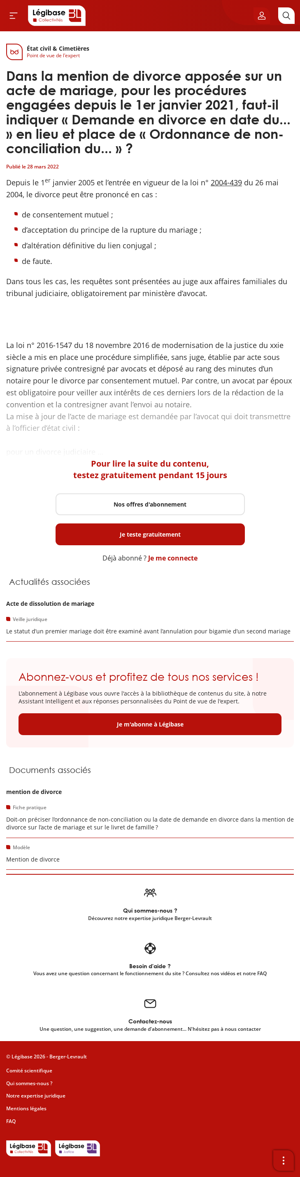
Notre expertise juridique (35, 1095)
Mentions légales (26, 1108)
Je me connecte (173, 558)
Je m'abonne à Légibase (150, 724)
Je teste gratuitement (150, 534)
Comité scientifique (29, 1070)
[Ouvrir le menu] (13, 15)
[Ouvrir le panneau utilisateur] (261, 15)
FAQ (11, 1121)
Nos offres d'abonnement (150, 504)
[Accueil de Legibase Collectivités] (57, 15)
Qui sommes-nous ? (29, 1083)
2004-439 (226, 182)
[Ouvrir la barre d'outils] (283, 1160)
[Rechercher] (286, 15)
